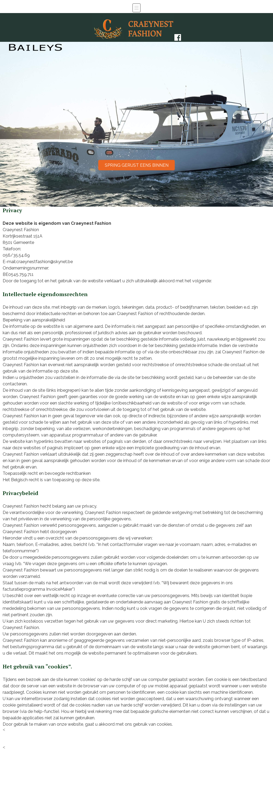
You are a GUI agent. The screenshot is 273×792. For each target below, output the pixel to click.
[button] (136, 203)
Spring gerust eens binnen (136, 165)
